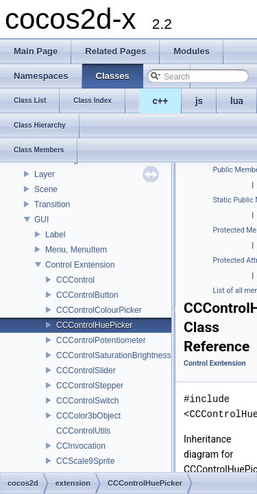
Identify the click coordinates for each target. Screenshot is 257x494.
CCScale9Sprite (85, 461)
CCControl (75, 280)
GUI (41, 219)
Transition (52, 204)
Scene (46, 189)
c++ (161, 100)
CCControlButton (87, 295)
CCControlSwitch (87, 400)
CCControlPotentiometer (101, 340)
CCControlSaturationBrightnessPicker (125, 355)
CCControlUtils (83, 431)
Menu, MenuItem (76, 250)
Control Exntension (79, 265)
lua (236, 100)
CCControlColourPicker (99, 310)
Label (55, 234)
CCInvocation (81, 446)
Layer (44, 174)
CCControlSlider (86, 370)
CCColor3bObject (88, 416)
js (199, 100)
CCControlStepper (89, 385)
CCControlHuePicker (94, 325)
